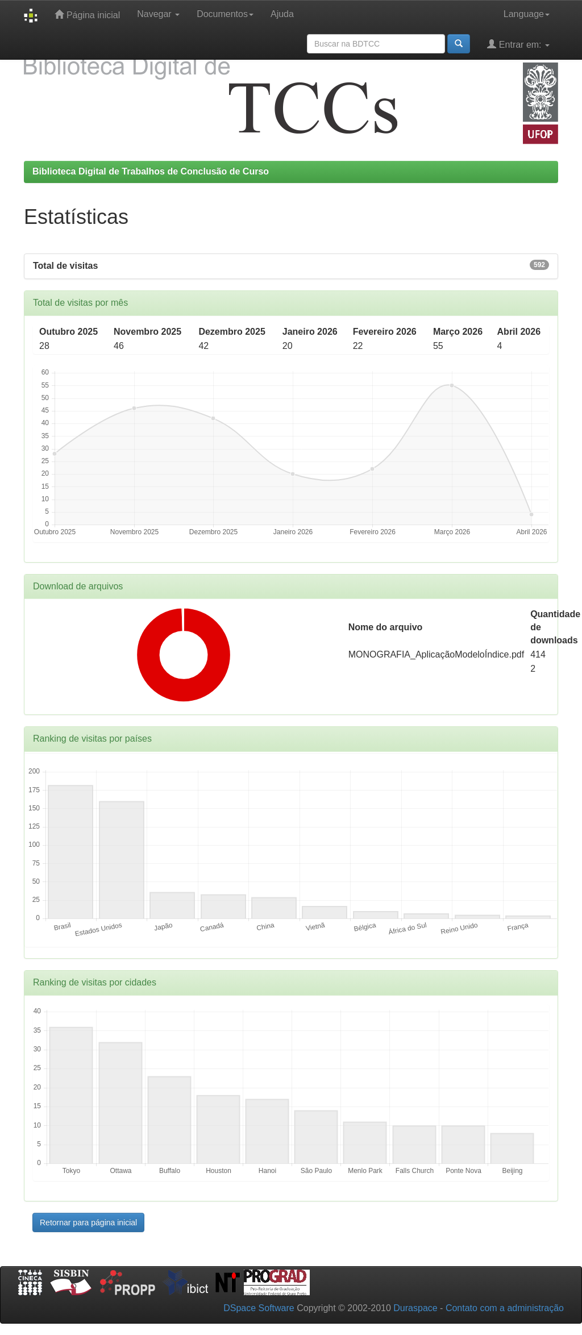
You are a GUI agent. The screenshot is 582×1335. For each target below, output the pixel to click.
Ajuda (282, 14)
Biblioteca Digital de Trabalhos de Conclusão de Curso (150, 171)
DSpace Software (258, 1308)
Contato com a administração (505, 1308)
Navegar (158, 14)
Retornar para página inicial (88, 1222)
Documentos (225, 14)
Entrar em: (518, 44)
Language (527, 14)
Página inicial (87, 14)
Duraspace (415, 1308)
